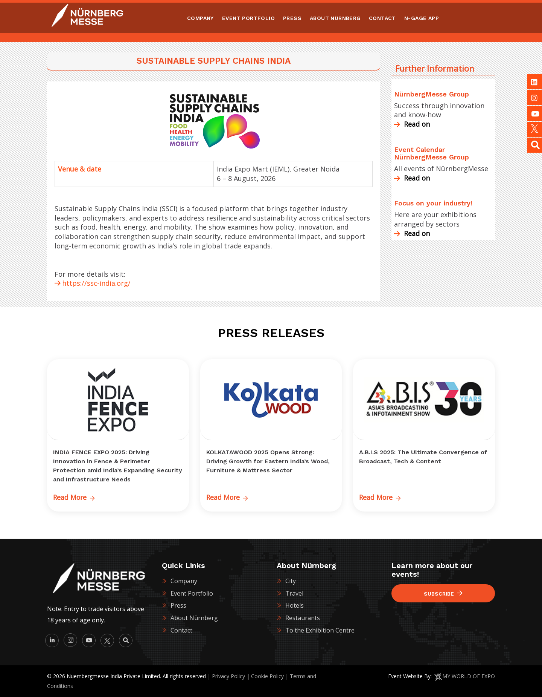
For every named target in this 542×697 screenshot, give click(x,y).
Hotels (294, 605)
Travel (294, 593)
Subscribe (443, 593)
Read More (74, 497)
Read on (412, 124)
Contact (181, 630)
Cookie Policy (267, 676)
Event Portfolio (192, 593)
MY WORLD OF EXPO (468, 676)
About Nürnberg (194, 618)
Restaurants (302, 618)
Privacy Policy (228, 676)
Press (178, 605)
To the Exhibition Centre (320, 630)
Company (184, 580)
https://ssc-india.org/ (96, 283)
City (290, 580)
